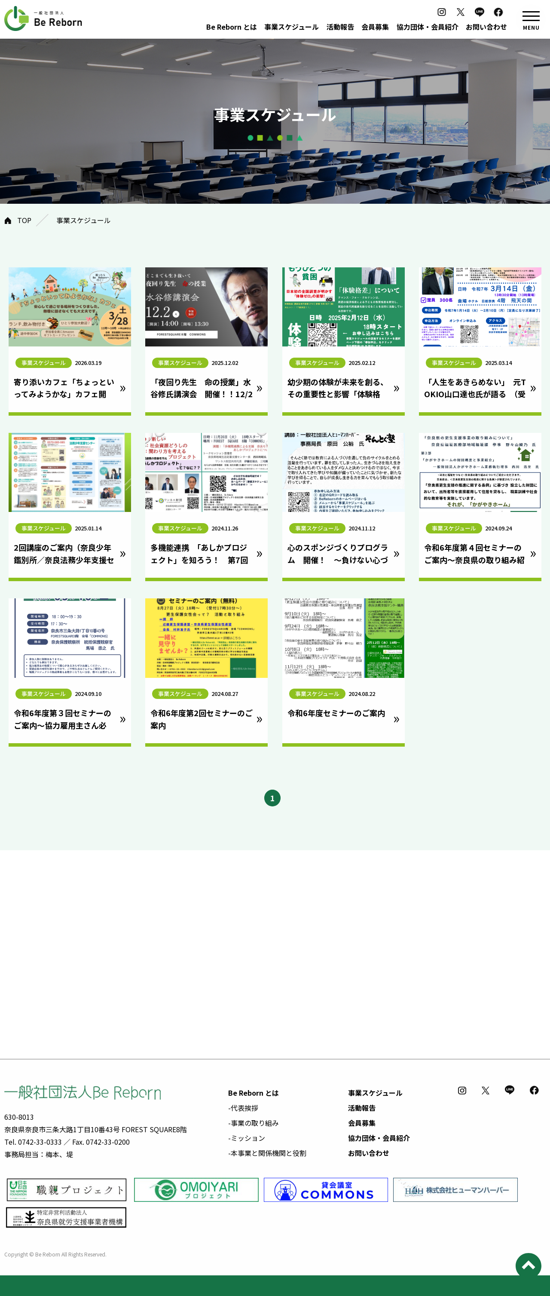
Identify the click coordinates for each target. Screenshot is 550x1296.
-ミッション (246, 1138)
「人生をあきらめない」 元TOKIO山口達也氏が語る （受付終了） (475, 394)
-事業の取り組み (253, 1123)
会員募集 (375, 26)
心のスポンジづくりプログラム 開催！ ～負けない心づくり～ (337, 560)
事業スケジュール (291, 26)
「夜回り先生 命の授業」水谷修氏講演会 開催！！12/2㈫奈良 (201, 394)
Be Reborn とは (231, 26)
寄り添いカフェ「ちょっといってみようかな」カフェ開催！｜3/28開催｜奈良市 (64, 394)
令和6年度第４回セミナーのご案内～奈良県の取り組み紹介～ (474, 560)
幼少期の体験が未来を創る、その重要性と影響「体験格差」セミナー (337, 394)
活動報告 (340, 26)
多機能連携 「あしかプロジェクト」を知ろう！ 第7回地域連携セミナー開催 (199, 560)
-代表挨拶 (243, 1108)
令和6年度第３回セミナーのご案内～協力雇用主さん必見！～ (62, 725)
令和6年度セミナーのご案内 (336, 712)
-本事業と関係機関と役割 (267, 1153)
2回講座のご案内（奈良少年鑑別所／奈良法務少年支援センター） (64, 560)
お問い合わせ (486, 26)
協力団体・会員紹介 (427, 26)
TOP (24, 220)
